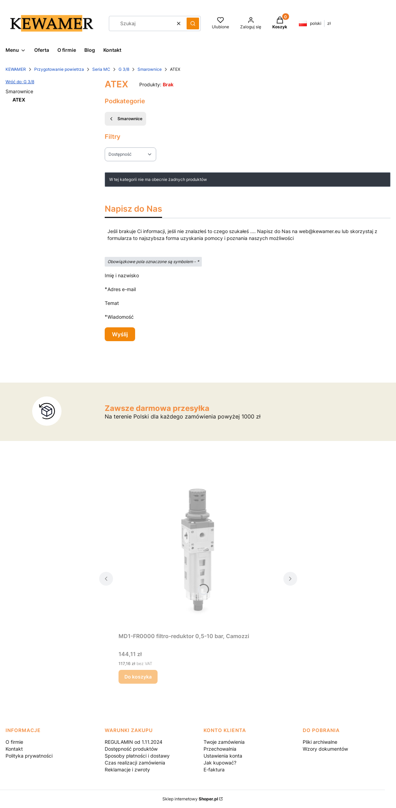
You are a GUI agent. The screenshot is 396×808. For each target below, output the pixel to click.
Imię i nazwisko (122, 275)
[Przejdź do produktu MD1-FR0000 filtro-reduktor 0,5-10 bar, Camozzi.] (198, 551)
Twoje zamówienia (224, 742)
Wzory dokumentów (325, 749)
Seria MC (101, 69)
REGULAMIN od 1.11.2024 (133, 742)
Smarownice (150, 69)
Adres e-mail (121, 289)
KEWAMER (16, 69)
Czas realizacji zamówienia (135, 763)
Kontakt (14, 749)
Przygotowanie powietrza (59, 69)
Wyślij (120, 334)
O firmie (14, 742)
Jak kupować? (220, 763)
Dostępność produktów (131, 749)
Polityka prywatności (29, 756)
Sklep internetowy (190, 798)
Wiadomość (120, 317)
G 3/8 (124, 69)
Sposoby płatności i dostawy (137, 756)
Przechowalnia (220, 749)
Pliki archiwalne (320, 742)
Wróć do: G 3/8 (20, 81)
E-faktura (214, 769)
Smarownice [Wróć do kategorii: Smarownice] (125, 119)
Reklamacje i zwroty (127, 769)
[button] (193, 23)
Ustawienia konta (223, 756)
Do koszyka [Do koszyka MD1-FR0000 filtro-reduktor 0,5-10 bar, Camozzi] (138, 677)
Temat (112, 303)
